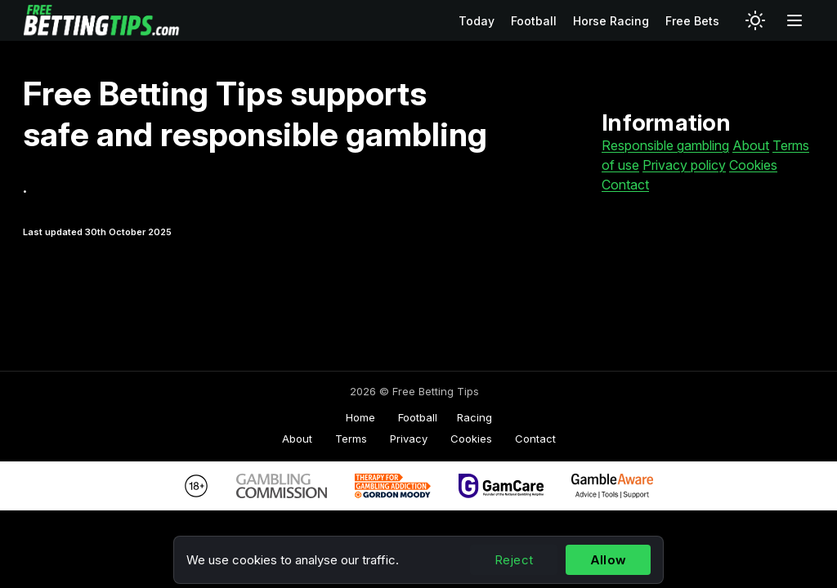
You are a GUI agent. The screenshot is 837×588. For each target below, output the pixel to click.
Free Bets (692, 21)
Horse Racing (611, 21)
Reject (514, 560)
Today (477, 21)
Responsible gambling (665, 145)
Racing (474, 417)
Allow (608, 560)
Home (360, 417)
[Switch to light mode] (755, 20)
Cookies (753, 165)
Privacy (408, 438)
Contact (625, 184)
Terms (351, 438)
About (750, 145)
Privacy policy (684, 165)
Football (534, 21)
